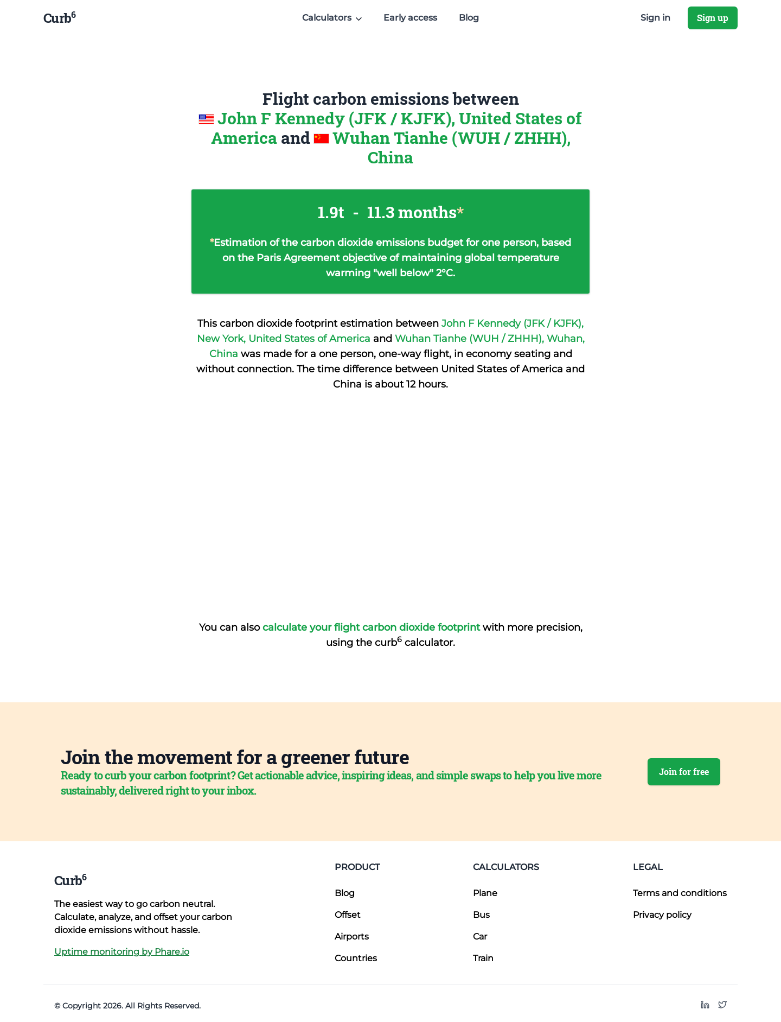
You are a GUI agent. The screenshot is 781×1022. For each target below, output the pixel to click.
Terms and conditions (680, 893)
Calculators (506, 867)
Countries (356, 958)
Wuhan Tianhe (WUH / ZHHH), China (451, 147)
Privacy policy (662, 915)
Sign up (712, 17)
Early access (410, 17)
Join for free (684, 771)
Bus (481, 915)
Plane (485, 893)
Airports (352, 936)
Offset (348, 915)
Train (483, 958)
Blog (469, 17)
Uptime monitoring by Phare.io (121, 952)
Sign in (655, 17)
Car (480, 936)
